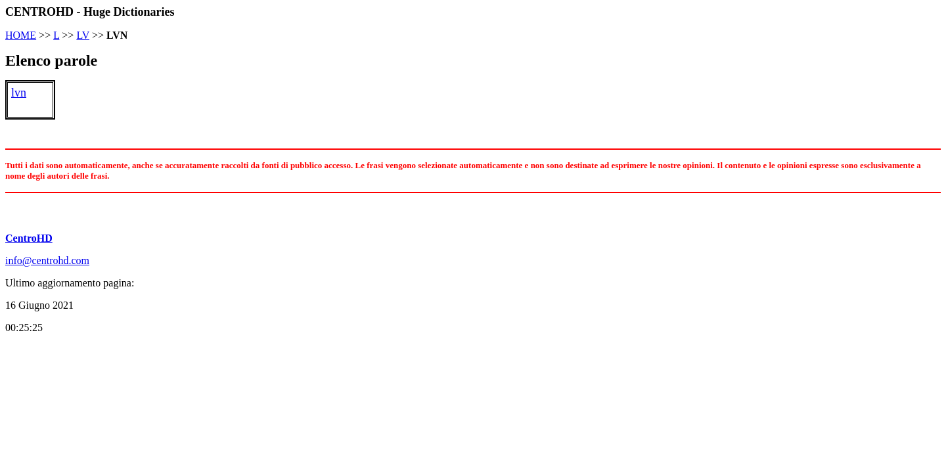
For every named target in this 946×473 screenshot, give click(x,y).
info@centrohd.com (47, 260)
